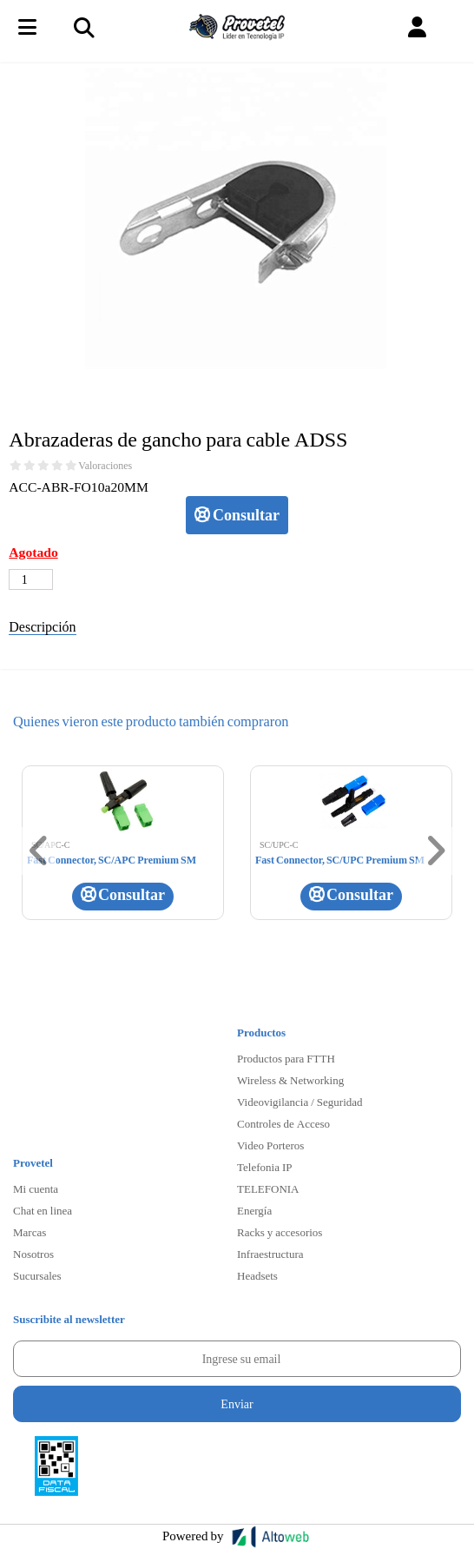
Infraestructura (270, 1254)
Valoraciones (105, 465)
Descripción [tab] (42, 626)
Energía (254, 1210)
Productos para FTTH (286, 1058)
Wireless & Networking (290, 1080)
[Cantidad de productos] (31, 579)
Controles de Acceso (283, 1123)
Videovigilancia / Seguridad (300, 1102)
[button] (417, 27)
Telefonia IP (264, 1167)
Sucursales (37, 1275)
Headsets (257, 1275)
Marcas (29, 1232)
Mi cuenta (35, 1188)
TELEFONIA (268, 1188)
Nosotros (33, 1254)
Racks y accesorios (279, 1232)
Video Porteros (270, 1145)
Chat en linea (42, 1210)
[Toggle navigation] (83, 27)
